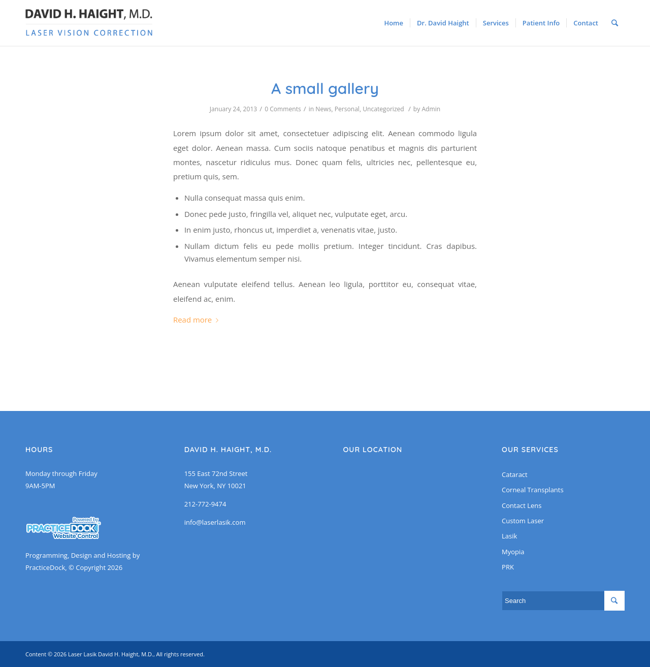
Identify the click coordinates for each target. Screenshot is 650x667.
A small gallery (325, 88)
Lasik (509, 536)
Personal (347, 109)
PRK (508, 566)
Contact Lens (521, 505)
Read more (197, 319)
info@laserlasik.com (215, 522)
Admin (430, 109)
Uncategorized (383, 109)
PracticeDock (45, 567)
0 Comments (283, 109)
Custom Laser (523, 520)
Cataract (515, 474)
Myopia (513, 551)
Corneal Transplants (533, 489)
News (323, 109)
